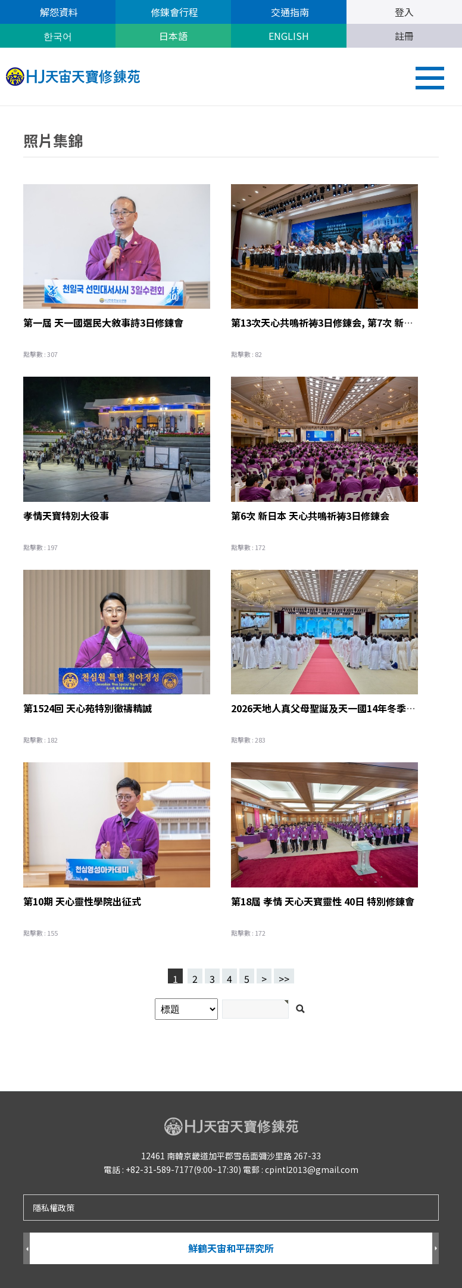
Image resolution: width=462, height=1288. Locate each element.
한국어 (57, 36)
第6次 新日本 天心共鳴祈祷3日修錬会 (310, 515)
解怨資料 (58, 12)
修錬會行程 (173, 12)
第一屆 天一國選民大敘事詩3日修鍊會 (103, 322)
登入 (404, 12)
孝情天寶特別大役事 (66, 515)
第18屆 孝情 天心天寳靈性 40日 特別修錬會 (322, 901)
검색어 (0, 106)
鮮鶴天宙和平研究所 (231, 1248)
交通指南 (289, 12)
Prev (26, 1249)
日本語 (173, 36)
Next (435, 1249)
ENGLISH (289, 36)
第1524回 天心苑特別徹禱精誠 (87, 708)
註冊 (404, 36)
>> (284, 977)
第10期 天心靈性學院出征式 (82, 901)
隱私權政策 (53, 1207)
